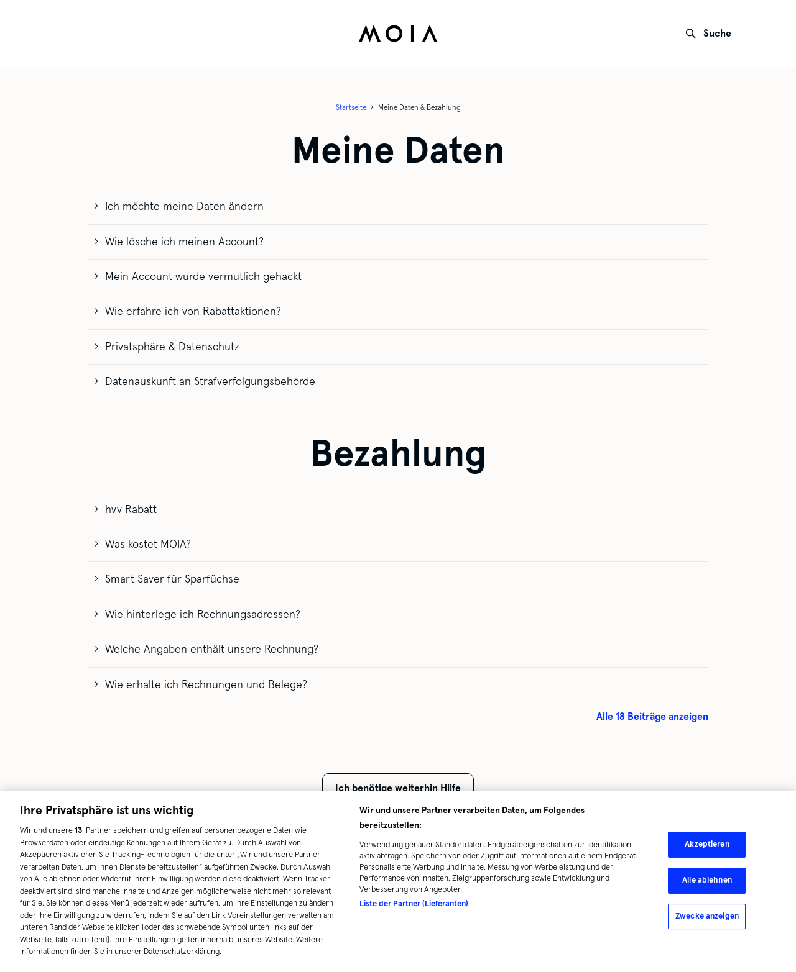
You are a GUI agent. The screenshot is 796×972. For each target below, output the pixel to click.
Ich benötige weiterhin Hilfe (398, 788)
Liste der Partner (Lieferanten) (413, 906)
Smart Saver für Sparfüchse (172, 579)
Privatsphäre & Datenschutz (172, 346)
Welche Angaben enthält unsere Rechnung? (211, 649)
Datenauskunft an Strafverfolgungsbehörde (210, 381)
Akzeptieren (707, 847)
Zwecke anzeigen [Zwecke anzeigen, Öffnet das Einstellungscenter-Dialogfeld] (707, 918)
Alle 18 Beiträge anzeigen (652, 716)
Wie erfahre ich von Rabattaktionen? (193, 311)
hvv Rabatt (131, 509)
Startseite (351, 107)
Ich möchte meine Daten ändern (184, 206)
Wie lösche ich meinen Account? (184, 241)
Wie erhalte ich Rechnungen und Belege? (206, 684)
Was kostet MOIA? (148, 544)
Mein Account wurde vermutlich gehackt (203, 276)
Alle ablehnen (707, 883)
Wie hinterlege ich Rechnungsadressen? (202, 614)
